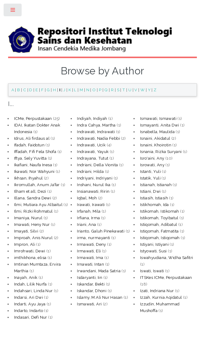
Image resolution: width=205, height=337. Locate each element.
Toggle (13, 11)
